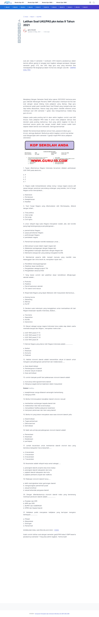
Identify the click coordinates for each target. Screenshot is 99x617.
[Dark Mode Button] (90, 2)
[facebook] (19, 24)
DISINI (56, 530)
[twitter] (19, 28)
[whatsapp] (19, 31)
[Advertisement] (49, 46)
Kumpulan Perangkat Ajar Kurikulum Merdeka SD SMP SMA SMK (52, 613)
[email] (19, 41)
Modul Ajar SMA (47, 2)
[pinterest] (19, 38)
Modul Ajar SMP (33, 2)
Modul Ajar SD (19, 2)
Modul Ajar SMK (61, 2)
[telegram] (19, 34)
